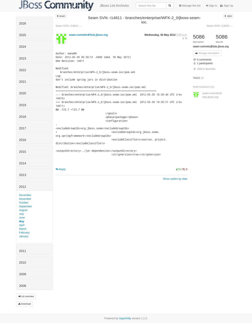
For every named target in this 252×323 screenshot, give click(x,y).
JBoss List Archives (74, 5)
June (22, 217)
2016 (22, 140)
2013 (22, 175)
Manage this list (189, 5)
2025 (22, 35)
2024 (22, 46)
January (24, 236)
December (25, 195)
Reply (61, 169)
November (25, 198)
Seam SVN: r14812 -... (69, 25)
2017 (22, 128)
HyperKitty (125, 318)
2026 (22, 23)
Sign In (211, 5)
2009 (22, 274)
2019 (22, 105)
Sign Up (226, 5)
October (24, 202)
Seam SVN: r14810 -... (220, 25)
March (22, 228)
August (23, 210)
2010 (22, 262)
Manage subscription (207, 53)
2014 (22, 163)
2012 (22, 187)
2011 (22, 251)
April (21, 225)
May (21, 221)
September (25, 206)
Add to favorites (204, 68)
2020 (22, 93)
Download (24, 304)
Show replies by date (175, 178)
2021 (22, 82)
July (21, 213)
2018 (22, 117)
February (24, 232)
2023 (22, 58)
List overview (26, 296)
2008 (22, 286)
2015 (22, 152)
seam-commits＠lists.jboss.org (88, 34)
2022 (22, 70)
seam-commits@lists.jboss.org (211, 46)
